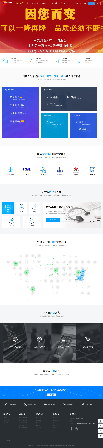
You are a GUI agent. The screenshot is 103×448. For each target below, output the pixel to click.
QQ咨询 (100, 422)
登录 (98, 3)
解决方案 (54, 3)
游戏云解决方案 (23, 418)
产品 (26, 3)
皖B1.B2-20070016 (71, 445)
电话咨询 (101, 427)
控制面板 (38, 422)
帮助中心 (45, 3)
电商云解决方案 (23, 420)
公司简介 (55, 418)
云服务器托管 (5, 420)
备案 (85, 3)
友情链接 (55, 425)
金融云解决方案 (23, 422)
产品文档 (38, 418)
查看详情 (53, 220)
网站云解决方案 (23, 425)
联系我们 (69, 220)
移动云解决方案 (23, 427)
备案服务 (38, 425)
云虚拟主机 (5, 422)
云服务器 (4, 418)
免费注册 (91, 3)
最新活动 (19, 3)
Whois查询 (38, 420)
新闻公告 (55, 422)
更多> (99, 51)
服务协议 (55, 427)
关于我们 (64, 3)
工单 (101, 436)
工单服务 (38, 427)
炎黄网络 (8, 440)
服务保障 (35, 3)
